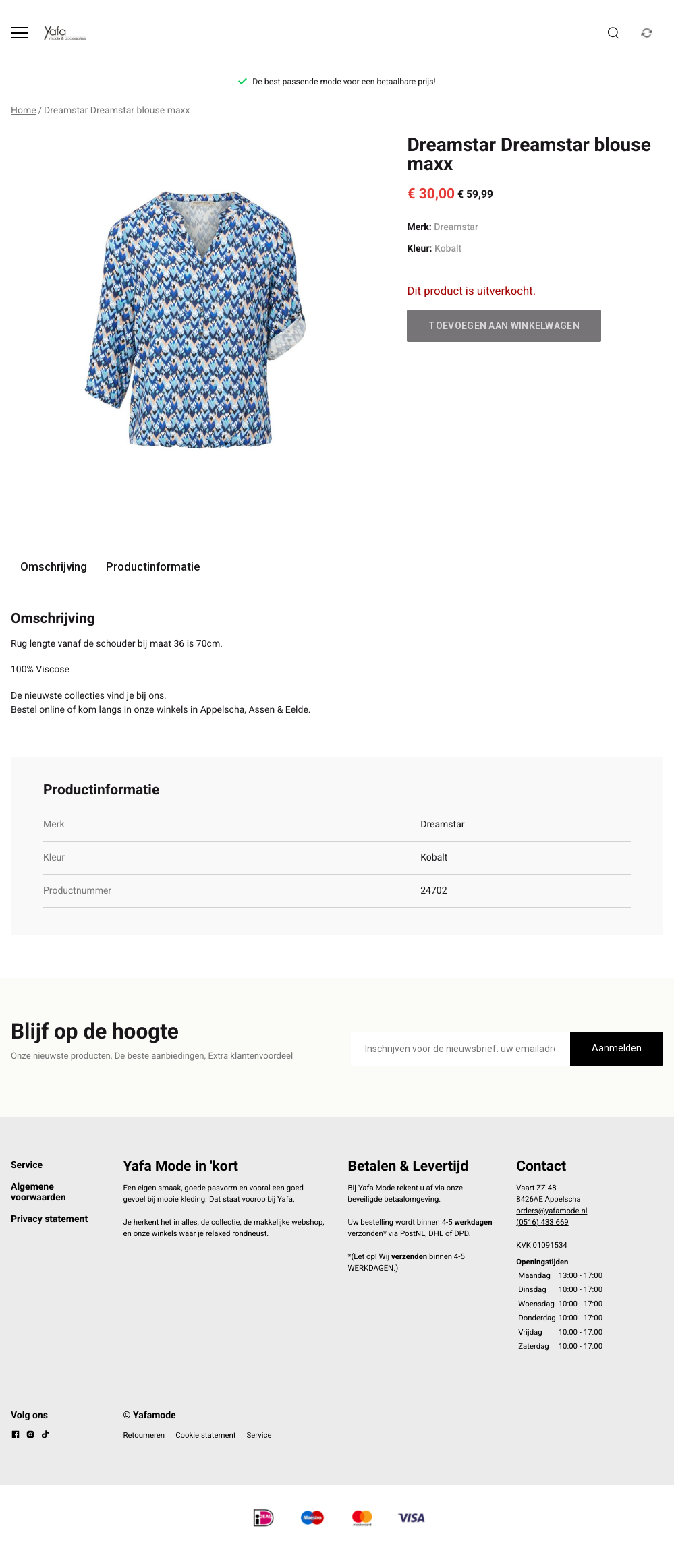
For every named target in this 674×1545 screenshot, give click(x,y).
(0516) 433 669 (542, 1222)
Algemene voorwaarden (38, 1192)
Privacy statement (49, 1219)
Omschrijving (53, 566)
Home (23, 110)
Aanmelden (617, 1048)
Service (27, 1165)
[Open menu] (19, 32)
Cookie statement (205, 1435)
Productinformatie (153, 566)
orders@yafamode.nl (551, 1210)
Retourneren (144, 1435)
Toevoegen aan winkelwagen (504, 325)
